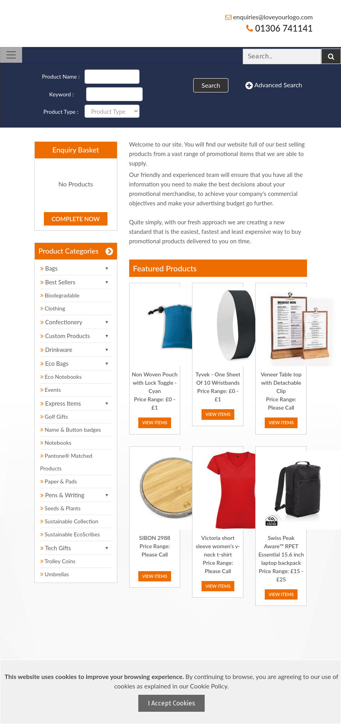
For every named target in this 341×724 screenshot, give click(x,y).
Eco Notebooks (61, 376)
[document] (171, 692)
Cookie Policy (208, 686)
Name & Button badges (70, 429)
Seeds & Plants (60, 508)
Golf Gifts (54, 416)
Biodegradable (60, 295)
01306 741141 (279, 28)
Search (211, 85)
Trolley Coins (58, 561)
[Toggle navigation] (11, 55)
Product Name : (60, 76)
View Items (155, 422)
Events (50, 389)
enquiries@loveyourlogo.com (269, 17)
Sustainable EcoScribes (70, 534)
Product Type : (60, 111)
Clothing (52, 308)
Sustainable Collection (69, 521)
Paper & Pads (58, 481)
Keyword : (61, 94)
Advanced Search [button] (273, 85)
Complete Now (76, 218)
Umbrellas (54, 574)
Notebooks (56, 442)
